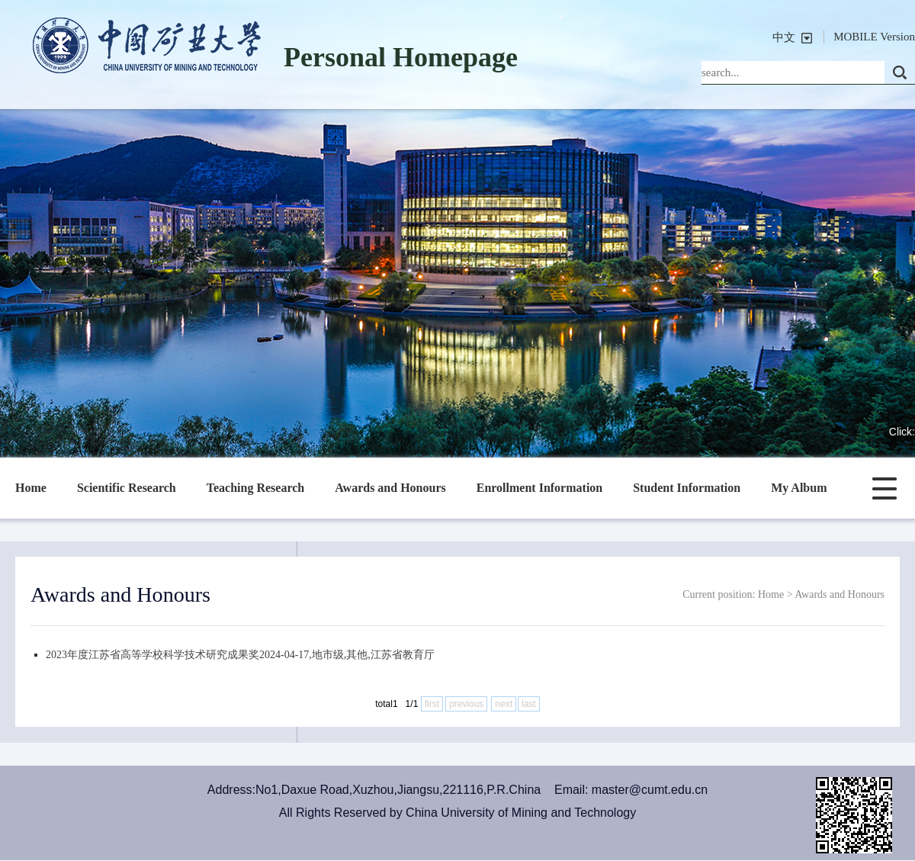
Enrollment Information (539, 487)
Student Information (686, 487)
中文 (783, 37)
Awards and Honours (390, 487)
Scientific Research (126, 487)
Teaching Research (255, 487)
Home (31, 487)
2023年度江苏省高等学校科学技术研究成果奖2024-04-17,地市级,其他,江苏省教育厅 (240, 654)
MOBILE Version (874, 37)
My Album (799, 487)
